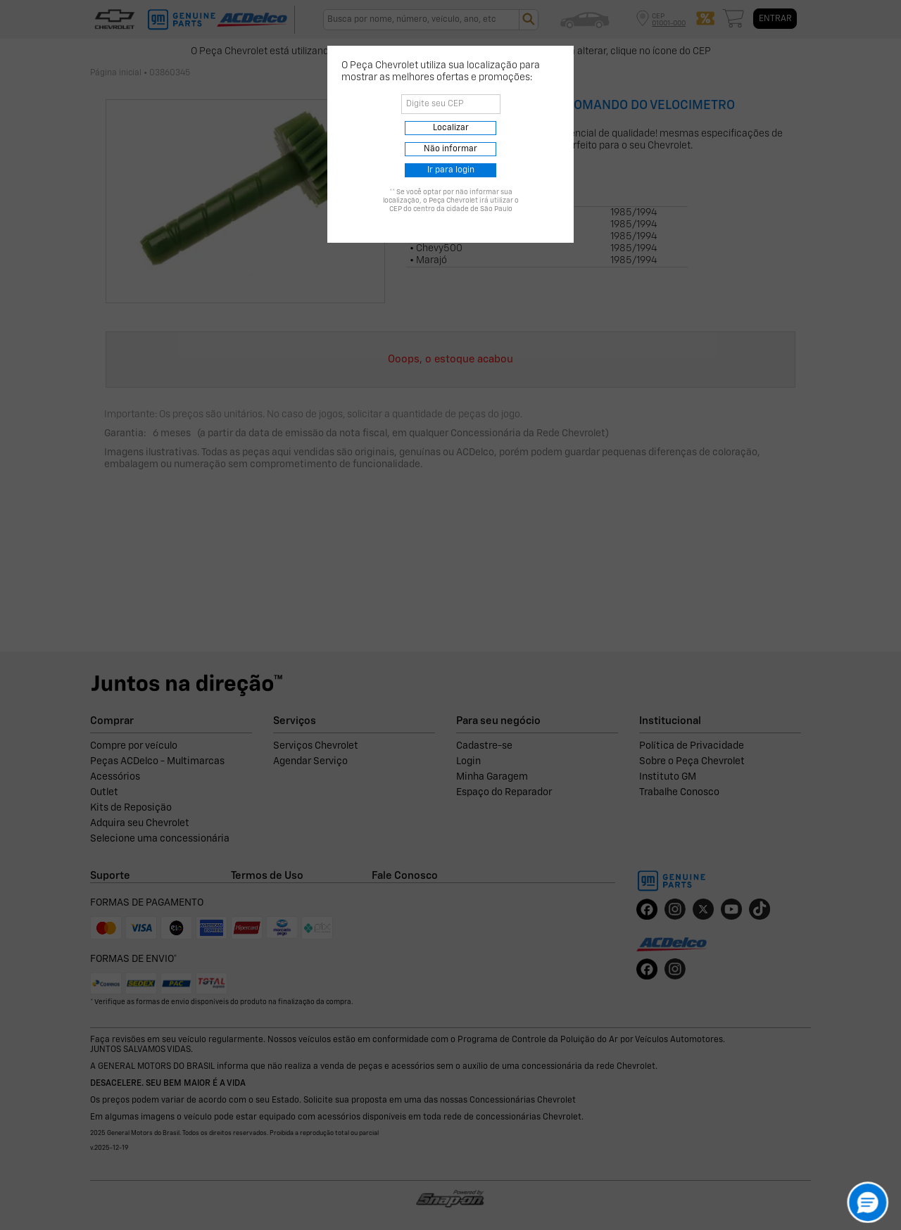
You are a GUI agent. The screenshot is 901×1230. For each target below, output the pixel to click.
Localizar (451, 128)
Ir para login (450, 170)
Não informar (450, 149)
